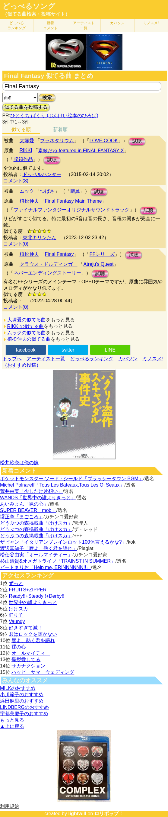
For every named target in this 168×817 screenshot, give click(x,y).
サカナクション (28, 665)
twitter (68, 349)
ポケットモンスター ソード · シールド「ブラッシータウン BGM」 (71, 478)
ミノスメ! (151, 23)
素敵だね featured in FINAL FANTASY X (81, 150)
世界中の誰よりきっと (33, 602)
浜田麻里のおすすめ (21, 700)
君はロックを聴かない (33, 634)
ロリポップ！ (108, 813)
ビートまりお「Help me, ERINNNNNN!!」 (45, 567)
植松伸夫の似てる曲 (29, 339)
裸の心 (18, 646)
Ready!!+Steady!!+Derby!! (36, 596)
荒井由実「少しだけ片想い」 (31, 491)
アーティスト (84, 25)
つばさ (47, 191)
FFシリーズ (102, 254)
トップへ (12, 358)
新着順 (60, 129)
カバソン (117, 23)
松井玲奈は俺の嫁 (19, 462)
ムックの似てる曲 (26, 332)
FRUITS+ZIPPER (27, 589)
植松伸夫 (29, 201)
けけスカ (18, 608)
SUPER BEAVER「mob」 (28, 510)
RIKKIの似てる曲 (25, 326)
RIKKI (26, 150)
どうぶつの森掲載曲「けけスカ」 (36, 523)
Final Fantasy (59, 254)
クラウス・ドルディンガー (49, 264)
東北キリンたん (39, 237)
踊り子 (16, 615)
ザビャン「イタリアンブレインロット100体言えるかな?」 (63, 542)
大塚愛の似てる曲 (26, 319)
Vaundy (17, 621)
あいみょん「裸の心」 (24, 504)
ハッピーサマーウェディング (42, 672)
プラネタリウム (57, 140)
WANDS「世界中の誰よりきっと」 (38, 497)
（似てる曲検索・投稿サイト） (36, 14)
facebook (26, 349)
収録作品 (23, 159)
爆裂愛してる (25, 659)
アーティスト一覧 (46, 358)
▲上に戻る (12, 726)
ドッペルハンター (42, 174)
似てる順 (21, 129)
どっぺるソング (28, 6)
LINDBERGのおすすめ (24, 707)
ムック (27, 191)
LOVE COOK (104, 140)
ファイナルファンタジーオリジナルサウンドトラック (71, 209)
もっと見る (12, 719)
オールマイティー (30, 653)
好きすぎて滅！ (26, 627)
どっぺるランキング (91, 358)
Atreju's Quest (99, 264)
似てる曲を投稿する (26, 107)
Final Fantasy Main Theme (73, 201)
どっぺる (17, 25)
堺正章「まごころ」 (21, 516)
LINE (110, 349)
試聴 (137, 141)
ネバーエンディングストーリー (47, 272)
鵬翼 (75, 191)
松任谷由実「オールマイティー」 (36, 554)
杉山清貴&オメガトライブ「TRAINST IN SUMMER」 (58, 561)
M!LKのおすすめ (17, 688)
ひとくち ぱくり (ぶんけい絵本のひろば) (54, 115)
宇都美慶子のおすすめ (24, 713)
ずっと (16, 583)
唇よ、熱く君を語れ (33, 640)
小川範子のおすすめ (21, 694)
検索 (47, 97)
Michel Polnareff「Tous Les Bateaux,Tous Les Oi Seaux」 (62, 484)
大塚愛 (27, 140)
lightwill (77, 813)
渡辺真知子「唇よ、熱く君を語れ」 (38, 548)
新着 (50, 25)
